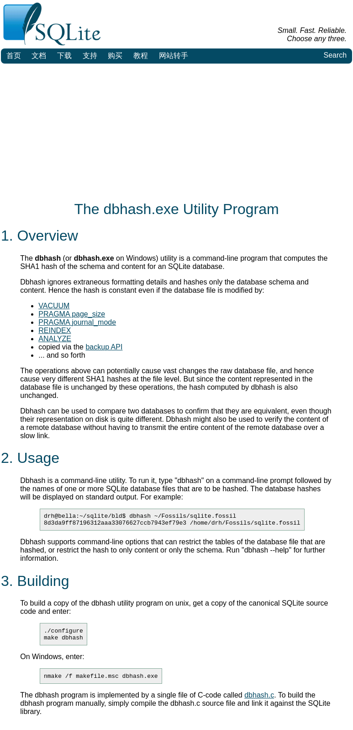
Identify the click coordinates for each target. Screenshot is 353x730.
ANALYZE (54, 339)
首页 (13, 55)
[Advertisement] (176, 132)
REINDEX (54, 330)
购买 (115, 55)
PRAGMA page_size (71, 314)
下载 (64, 55)
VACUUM (53, 306)
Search (335, 55)
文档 (39, 55)
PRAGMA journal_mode (77, 322)
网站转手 (173, 55)
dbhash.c (259, 702)
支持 (90, 55)
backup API (103, 347)
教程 (140, 55)
